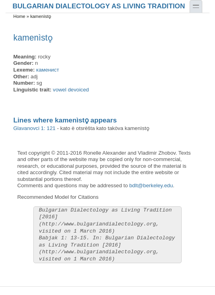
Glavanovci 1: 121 (35, 128)
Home (19, 16)
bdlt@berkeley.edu (151, 185)
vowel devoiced (71, 90)
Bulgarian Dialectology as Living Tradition (99, 6)
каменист (47, 70)
